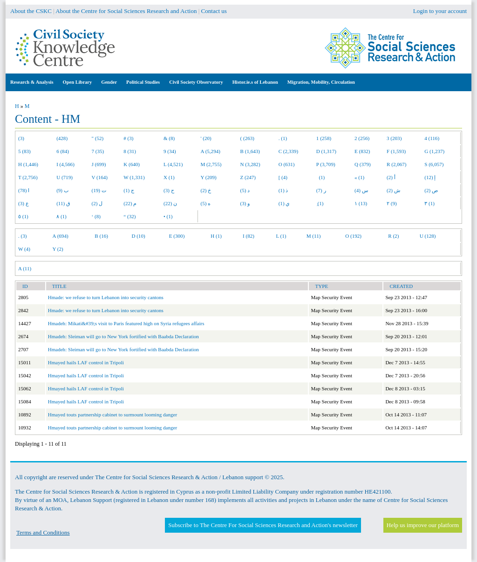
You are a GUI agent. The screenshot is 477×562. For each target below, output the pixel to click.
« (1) (359, 177)
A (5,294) (210, 151)
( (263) (247, 138)
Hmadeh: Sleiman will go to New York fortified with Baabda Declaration (123, 336)
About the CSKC (31, 10)
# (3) (128, 138)
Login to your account (440, 10)
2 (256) (361, 138)
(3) (21, 138)
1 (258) (323, 138)
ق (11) (63, 203)
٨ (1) (61, 216)
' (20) (206, 138)
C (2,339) (288, 151)
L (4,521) (173, 164)
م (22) (129, 203)
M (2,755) (211, 164)
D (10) (138, 236)
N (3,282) (250, 164)
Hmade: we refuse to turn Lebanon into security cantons (106, 297)
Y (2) (58, 249)
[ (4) (283, 177)
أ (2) (391, 177)
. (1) (283, 138)
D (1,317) (326, 151)
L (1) (281, 236)
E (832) (362, 151)
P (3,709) (325, 164)
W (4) (24, 249)
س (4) (361, 190)
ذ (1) (283, 190)
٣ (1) (429, 203)
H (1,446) (28, 164)
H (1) (216, 236)
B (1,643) (250, 151)
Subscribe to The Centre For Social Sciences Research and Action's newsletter (262, 525)
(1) (320, 177)
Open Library (77, 82)
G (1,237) (434, 151)
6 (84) (62, 151)
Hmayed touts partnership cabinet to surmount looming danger (112, 414)
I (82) (248, 236)
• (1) (168, 216)
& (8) (169, 138)
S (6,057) (433, 164)
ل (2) (97, 203)
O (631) (287, 164)
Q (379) (362, 164)
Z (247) (248, 177)
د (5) (245, 190)
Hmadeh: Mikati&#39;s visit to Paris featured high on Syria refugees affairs (126, 323)
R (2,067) (396, 164)
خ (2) (206, 190)
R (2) (393, 236)
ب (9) (62, 190)
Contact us (214, 10)
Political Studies (143, 82)
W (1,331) (133, 177)
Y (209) (209, 177)
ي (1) (284, 203)
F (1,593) (396, 151)
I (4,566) (65, 164)
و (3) (245, 203)
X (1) (169, 177)
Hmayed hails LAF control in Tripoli (86, 362)
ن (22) (170, 203)
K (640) (131, 164)
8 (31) (129, 151)
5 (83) (24, 151)
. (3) (22, 236)
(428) (62, 138)
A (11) (24, 268)
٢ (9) (392, 203)
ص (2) (431, 190)
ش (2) (393, 190)
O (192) (353, 236)
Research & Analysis (32, 82)
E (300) (177, 236)
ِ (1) (320, 203)
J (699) (99, 164)
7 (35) (98, 151)
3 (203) (394, 138)
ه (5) (206, 203)
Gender (109, 82)
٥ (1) (23, 216)
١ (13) (360, 203)
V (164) (100, 177)
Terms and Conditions (43, 532)
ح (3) (169, 190)
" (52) (98, 138)
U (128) (428, 236)
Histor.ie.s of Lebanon (255, 82)
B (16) (101, 236)
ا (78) (23, 190)
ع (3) (23, 203)
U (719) (64, 177)
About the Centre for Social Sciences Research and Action (126, 10)
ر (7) (321, 190)
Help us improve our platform (423, 525)
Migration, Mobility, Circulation (321, 82)
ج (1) (128, 190)
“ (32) (129, 216)
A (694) (60, 236)
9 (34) (170, 151)
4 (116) (431, 138)
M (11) (314, 236)
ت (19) (99, 190)
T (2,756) (28, 177)
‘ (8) (96, 216)
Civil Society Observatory (196, 82)
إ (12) (430, 177)
